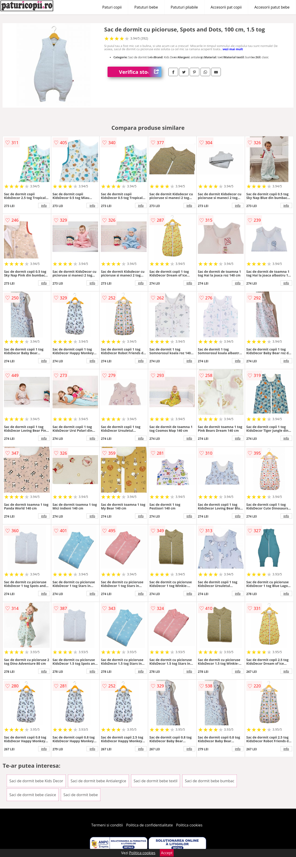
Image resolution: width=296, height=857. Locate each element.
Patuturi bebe (146, 7)
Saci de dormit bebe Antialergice (98, 780)
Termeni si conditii (107, 825)
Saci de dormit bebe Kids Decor (36, 780)
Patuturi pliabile (184, 7)
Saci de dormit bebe (80, 794)
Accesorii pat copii (226, 7)
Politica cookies (189, 825)
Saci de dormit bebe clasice (32, 794)
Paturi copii (112, 7)
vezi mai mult (233, 49)
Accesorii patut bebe (272, 7)
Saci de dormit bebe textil (156, 780)
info (44, 205)
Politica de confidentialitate (149, 825)
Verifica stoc (140, 72)
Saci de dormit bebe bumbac (209, 780)
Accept (167, 852)
